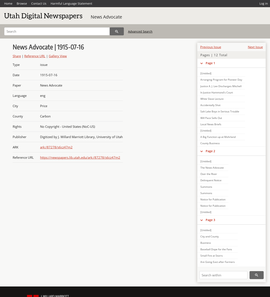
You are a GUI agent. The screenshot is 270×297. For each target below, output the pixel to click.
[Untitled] (205, 73)
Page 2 (210, 151)
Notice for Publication (212, 199)
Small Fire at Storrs (211, 255)
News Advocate (106, 17)
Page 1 (210, 63)
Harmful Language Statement (71, 3)
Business (205, 243)
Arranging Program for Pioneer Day (221, 79)
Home (8, 3)
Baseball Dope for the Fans (216, 249)
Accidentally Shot (210, 105)
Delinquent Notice (210, 180)
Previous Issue (210, 47)
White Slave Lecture (212, 99)
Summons (206, 187)
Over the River (208, 174)
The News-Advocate (212, 167)
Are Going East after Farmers (217, 262)
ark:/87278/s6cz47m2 (56, 147)
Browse (22, 3)
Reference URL (34, 56)
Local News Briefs (210, 124)
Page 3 (210, 220)
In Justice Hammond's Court (216, 92)
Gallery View (58, 56)
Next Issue (255, 47)
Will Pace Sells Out (211, 118)
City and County (209, 236)
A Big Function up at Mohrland (218, 137)
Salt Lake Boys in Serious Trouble (219, 111)
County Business (210, 143)
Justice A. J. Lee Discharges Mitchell (221, 86)
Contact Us (38, 3)
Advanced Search (140, 31)
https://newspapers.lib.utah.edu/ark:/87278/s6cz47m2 (80, 157)
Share (17, 56)
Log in (263, 3)
